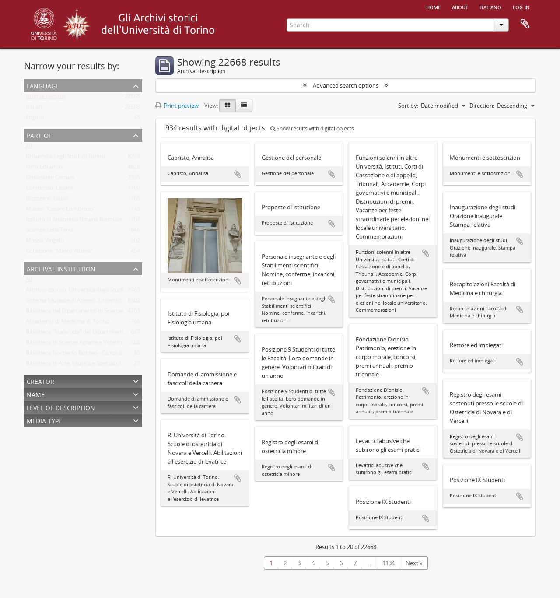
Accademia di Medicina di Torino (67, 323)
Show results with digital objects (312, 128)
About (460, 6)
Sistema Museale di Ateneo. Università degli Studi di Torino (102, 302)
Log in (521, 6)
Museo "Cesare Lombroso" (60, 211)
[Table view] (243, 105)
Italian (34, 109)
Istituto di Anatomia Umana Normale (74, 221)
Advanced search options (346, 85)
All (29, 147)
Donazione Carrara (50, 179)
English (35, 119)
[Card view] (227, 105)
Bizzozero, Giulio (47, 200)
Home (433, 6)
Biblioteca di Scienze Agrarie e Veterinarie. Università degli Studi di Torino (120, 344)
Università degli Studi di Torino (65, 158)
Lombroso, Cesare (49, 189)
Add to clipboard (237, 174)
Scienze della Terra (50, 232)
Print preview (177, 105)
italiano (490, 6)
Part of (39, 135)
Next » (414, 563)
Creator (40, 381)
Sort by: (408, 105)
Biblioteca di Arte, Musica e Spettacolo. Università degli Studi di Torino (116, 365)
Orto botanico (44, 168)
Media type (44, 420)
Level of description (61, 407)
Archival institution (61, 268)
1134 (388, 563)
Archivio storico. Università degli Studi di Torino (87, 291)
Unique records (46, 98)
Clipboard (525, 24)
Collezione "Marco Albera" (59, 253)
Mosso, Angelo (45, 242)
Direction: (481, 105)
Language (43, 85)
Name (36, 394)
